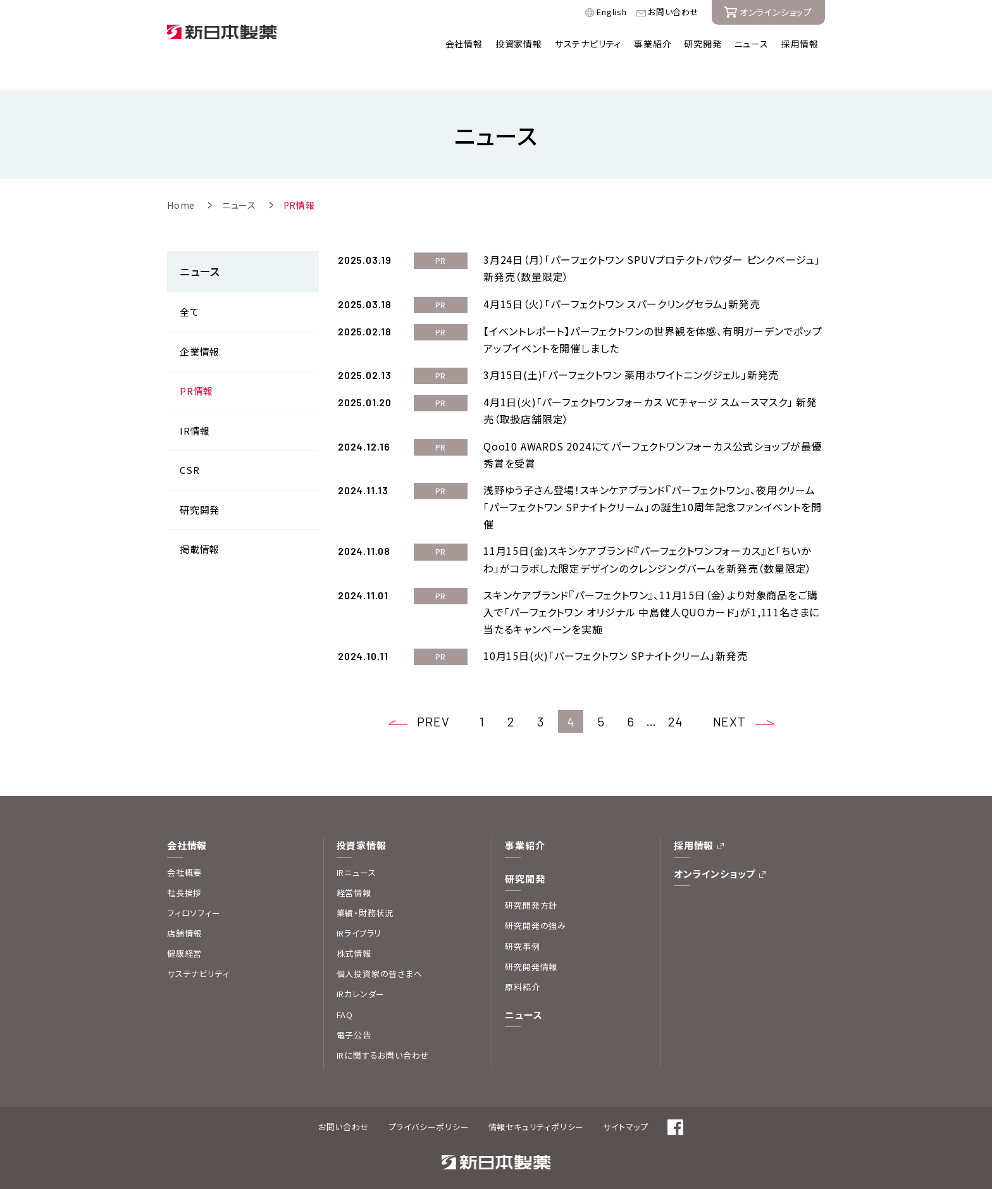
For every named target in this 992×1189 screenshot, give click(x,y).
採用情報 (800, 43)
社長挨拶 (184, 865)
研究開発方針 (531, 878)
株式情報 (354, 926)
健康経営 (184, 926)
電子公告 (354, 1008)
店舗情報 (184, 906)
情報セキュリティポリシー (536, 1099)
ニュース (752, 43)
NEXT (729, 694)
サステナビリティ (588, 43)
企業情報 (200, 324)
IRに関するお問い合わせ (383, 1028)
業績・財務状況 (365, 886)
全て (189, 284)
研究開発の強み (535, 899)
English (612, 12)
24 (675, 694)
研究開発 (702, 43)
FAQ (345, 987)
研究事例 (522, 919)
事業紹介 (652, 43)
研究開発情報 (531, 939)
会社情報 (464, 43)
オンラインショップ (714, 846)
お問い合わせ (673, 12)
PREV (433, 694)
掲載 (200, 521)
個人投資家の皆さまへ (380, 946)
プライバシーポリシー (428, 1099)
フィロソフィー (194, 886)
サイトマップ (625, 1099)
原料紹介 (522, 960)
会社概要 (184, 845)
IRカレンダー (361, 967)
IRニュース (356, 845)
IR (195, 403)
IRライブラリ (359, 906)
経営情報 (354, 865)
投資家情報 (518, 43)
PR (196, 363)
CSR (189, 442)
